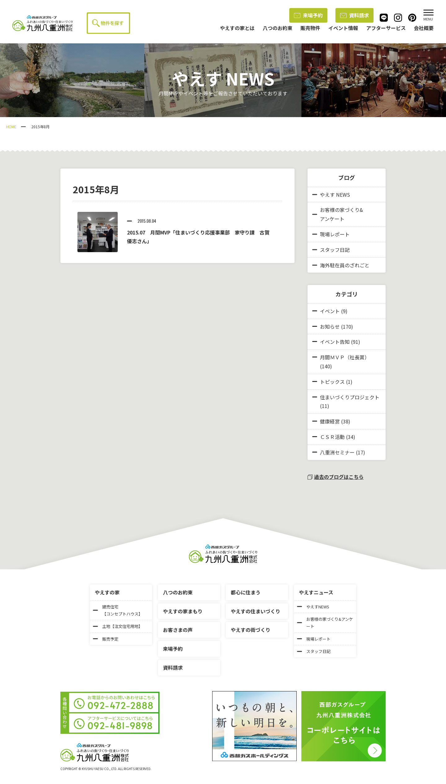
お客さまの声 (178, 629)
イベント (330, 311)
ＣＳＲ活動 (332, 436)
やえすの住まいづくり (255, 611)
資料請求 (354, 15)
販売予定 (105, 639)
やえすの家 (107, 592)
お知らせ (330, 326)
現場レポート (331, 234)
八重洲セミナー (337, 452)
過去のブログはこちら (336, 476)
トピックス (332, 381)
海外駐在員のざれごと (340, 265)
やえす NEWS (331, 194)
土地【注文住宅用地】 (117, 626)
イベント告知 (335, 341)
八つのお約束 (178, 592)
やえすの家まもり (183, 611)
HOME (11, 126)
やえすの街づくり (250, 629)
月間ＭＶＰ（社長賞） (344, 357)
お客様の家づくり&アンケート (337, 214)
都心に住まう (245, 592)
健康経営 (330, 421)
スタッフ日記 (331, 249)
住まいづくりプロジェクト (349, 397)
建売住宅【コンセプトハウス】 (117, 610)
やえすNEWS (313, 607)
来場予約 (308, 15)
